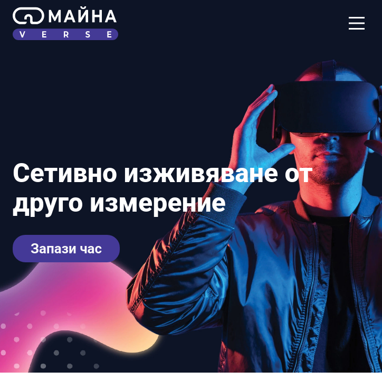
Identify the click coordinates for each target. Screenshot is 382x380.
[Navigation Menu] (356, 23)
